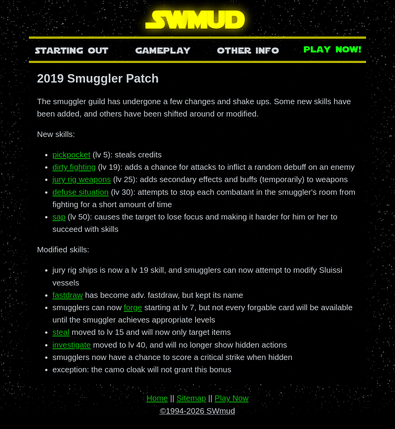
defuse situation (80, 191)
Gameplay (163, 49)
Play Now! (333, 48)
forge (133, 307)
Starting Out (72, 49)
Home (157, 398)
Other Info (248, 49)
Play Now (231, 398)
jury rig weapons (81, 179)
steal (60, 332)
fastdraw (67, 295)
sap (59, 216)
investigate (71, 344)
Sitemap (191, 398)
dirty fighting (74, 166)
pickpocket (71, 154)
